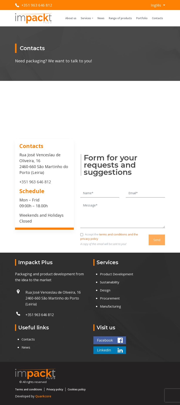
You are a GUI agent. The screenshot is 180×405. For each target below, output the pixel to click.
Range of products (120, 18)
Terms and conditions (28, 389)
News (101, 18)
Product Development (116, 274)
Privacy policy (55, 389)
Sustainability (109, 282)
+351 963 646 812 (36, 5)
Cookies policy (77, 389)
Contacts (157, 18)
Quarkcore (43, 396)
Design (105, 290)
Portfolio (142, 18)
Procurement (110, 298)
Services (86, 18)
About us (70, 18)
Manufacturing (110, 306)
